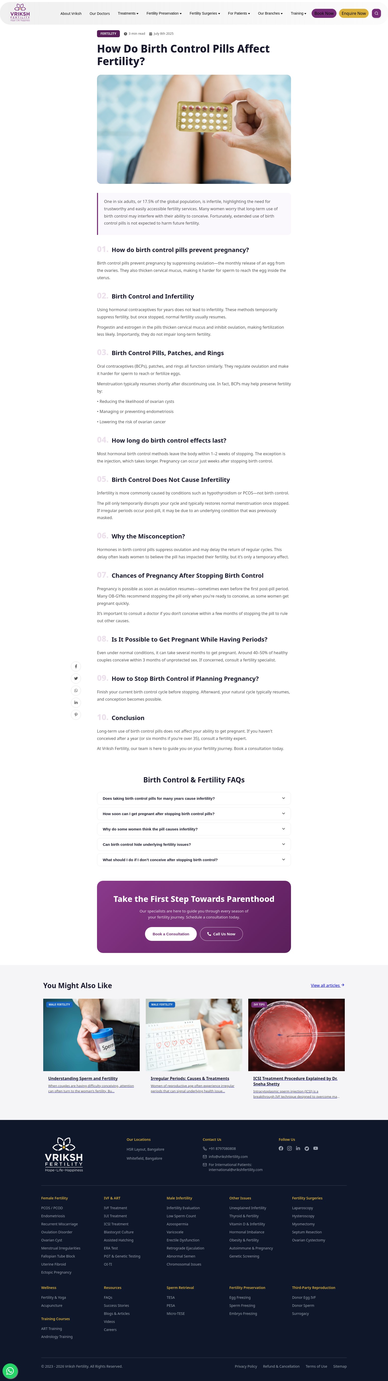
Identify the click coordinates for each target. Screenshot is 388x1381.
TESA (171, 1297)
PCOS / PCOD (52, 1207)
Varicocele (175, 1232)
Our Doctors (100, 13)
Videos (109, 1321)
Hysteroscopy (303, 1215)
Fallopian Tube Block (58, 1256)
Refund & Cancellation (281, 1366)
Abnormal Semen (181, 1256)
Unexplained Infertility (247, 1207)
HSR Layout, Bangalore (145, 1149)
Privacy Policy (246, 1366)
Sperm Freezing (242, 1305)
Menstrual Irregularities (60, 1248)
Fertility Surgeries (205, 13)
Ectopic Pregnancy (56, 1272)
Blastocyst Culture (119, 1232)
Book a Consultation (171, 934)
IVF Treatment (115, 1207)
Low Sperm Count (181, 1215)
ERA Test (111, 1248)
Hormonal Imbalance (246, 1232)
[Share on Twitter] (76, 679)
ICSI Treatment (116, 1224)
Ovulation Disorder (56, 1232)
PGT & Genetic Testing (122, 1256)
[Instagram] (289, 1149)
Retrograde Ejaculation (185, 1248)
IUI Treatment (115, 1215)
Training (298, 13)
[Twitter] (306, 1149)
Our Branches (270, 13)
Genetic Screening (244, 1256)
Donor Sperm (303, 1305)
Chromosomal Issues (184, 1264)
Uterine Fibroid (53, 1264)
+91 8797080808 (219, 1148)
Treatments (128, 13)
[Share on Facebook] (76, 666)
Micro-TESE (176, 1313)
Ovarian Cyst (51, 1240)
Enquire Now (354, 13)
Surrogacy (300, 1313)
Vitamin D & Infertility (247, 1224)
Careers (110, 1329)
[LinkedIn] (298, 1149)
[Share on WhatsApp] (76, 691)
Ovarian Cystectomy (308, 1240)
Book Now (324, 13)
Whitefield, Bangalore (144, 1158)
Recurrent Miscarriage (59, 1224)
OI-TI (108, 1264)
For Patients (239, 13)
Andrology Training (57, 1336)
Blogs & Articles (117, 1313)
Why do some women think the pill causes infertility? (194, 829)
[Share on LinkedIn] (76, 703)
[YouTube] (315, 1149)
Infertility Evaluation (183, 1207)
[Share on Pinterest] (76, 715)
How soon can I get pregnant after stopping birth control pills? (194, 814)
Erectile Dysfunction (183, 1240)
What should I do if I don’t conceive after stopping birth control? (194, 860)
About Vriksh (71, 13)
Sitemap (340, 1366)
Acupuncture (51, 1305)
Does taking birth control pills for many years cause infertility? (194, 798)
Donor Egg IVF (304, 1297)
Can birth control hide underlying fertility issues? (194, 844)
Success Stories (116, 1305)
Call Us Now (221, 933)
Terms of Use (316, 1366)
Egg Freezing (240, 1297)
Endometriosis (53, 1215)
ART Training (51, 1328)
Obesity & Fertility (244, 1240)
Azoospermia (177, 1224)
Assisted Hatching (118, 1240)
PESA (171, 1305)
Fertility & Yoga (53, 1297)
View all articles (328, 985)
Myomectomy (303, 1224)
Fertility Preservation (164, 13)
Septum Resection (307, 1232)
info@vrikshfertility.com (225, 1156)
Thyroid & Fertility (244, 1215)
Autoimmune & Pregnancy (251, 1248)
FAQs (108, 1297)
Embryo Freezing (243, 1313)
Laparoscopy (302, 1207)
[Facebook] (281, 1149)
